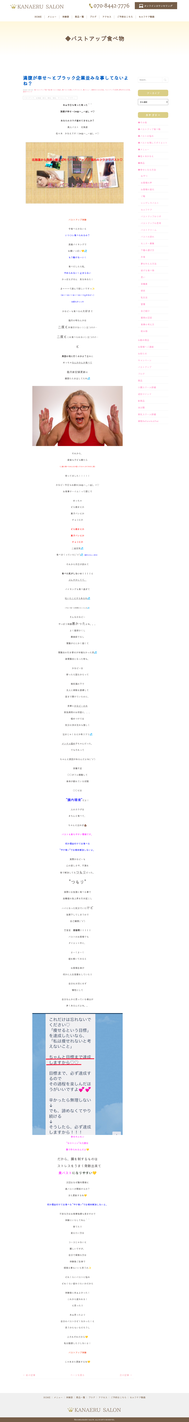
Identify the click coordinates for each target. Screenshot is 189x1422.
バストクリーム (149, 230)
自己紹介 (145, 311)
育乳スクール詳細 (147, 414)
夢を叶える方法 (124, 90)
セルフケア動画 (146, 16)
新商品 (141, 400)
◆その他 (142, 122)
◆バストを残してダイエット (72, 90)
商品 (140, 380)
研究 (143, 290)
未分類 (141, 407)
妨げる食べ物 (147, 270)
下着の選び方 (147, 250)
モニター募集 (147, 243)
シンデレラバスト (150, 203)
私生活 (144, 297)
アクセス (106, 16)
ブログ (93, 16)
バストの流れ (147, 236)
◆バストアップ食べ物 (42, 90)
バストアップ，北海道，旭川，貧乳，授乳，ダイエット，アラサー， (50, 98)
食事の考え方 (147, 324)
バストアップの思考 (111, 90)
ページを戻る (77, 1375)
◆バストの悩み (55, 90)
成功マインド (27, 91)
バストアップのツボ (151, 216)
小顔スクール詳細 (147, 387)
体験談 (65, 16)
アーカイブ (153, 93)
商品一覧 (79, 16)
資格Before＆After (148, 421)
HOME (38, 16)
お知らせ (142, 353)
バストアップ (144, 367)
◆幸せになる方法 (97, 90)
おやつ (144, 176)
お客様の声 (146, 182)
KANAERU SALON (87, 1419)
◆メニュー (87, 90)
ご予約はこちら (125, 16)
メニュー (51, 16)
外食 (143, 257)
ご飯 (143, 196)
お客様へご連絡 (146, 346)
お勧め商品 (143, 340)
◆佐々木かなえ (146, 156)
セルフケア (146, 209)
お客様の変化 (147, 189)
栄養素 (144, 284)
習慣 (143, 304)
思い (143, 277)
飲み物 (144, 331)
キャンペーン (144, 360)
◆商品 (141, 163)
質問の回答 (146, 317)
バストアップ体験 (77, 219)
